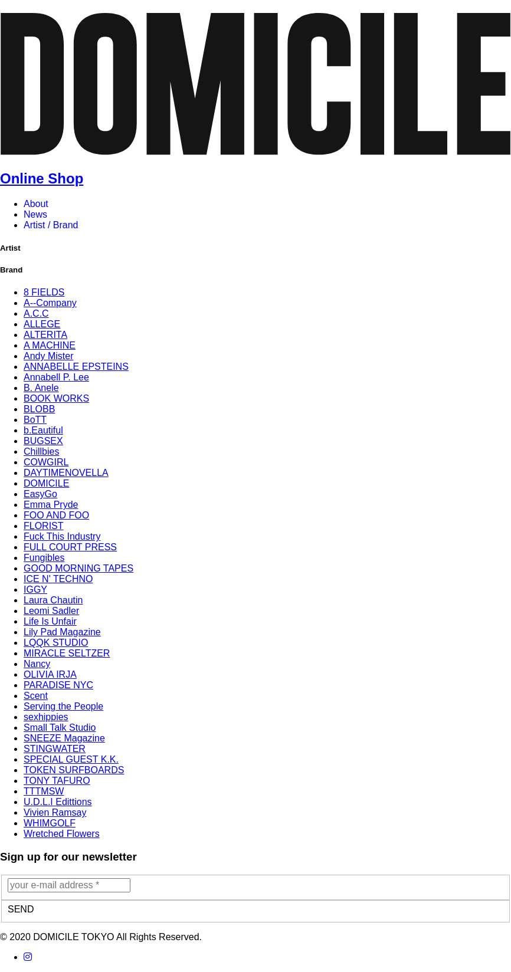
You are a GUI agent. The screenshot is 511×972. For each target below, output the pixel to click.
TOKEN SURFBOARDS (74, 770)
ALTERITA (45, 335)
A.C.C (36, 313)
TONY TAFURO (57, 781)
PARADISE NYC (58, 685)
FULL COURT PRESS (70, 547)
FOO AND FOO (56, 515)
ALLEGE (42, 324)
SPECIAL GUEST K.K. (71, 759)
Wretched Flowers (62, 834)
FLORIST (44, 526)
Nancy (37, 664)
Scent (36, 696)
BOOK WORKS (56, 398)
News (35, 214)
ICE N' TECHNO (58, 579)
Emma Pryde (51, 505)
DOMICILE (46, 483)
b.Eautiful (43, 430)
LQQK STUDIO (56, 643)
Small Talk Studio (60, 728)
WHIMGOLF (50, 823)
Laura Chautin (53, 600)
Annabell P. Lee (56, 377)
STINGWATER (55, 749)
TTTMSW (44, 791)
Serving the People (63, 706)
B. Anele (41, 388)
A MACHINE (50, 345)
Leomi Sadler (51, 611)
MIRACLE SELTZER (67, 653)
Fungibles (44, 558)
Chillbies (41, 451)
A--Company (50, 303)
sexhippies (46, 717)
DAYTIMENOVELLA (66, 473)
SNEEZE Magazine (64, 738)
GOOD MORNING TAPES (78, 568)
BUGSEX (43, 441)
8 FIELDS (44, 292)
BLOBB (39, 409)
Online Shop (41, 178)
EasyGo (40, 494)
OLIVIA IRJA (50, 674)
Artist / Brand (51, 225)
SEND (21, 909)
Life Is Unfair (50, 621)
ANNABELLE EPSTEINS (76, 367)
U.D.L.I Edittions (58, 802)
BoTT (35, 420)
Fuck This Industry (62, 536)
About (36, 204)
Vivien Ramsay (55, 812)
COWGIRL (46, 462)
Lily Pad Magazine (62, 632)
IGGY (35, 589)
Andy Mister (48, 356)
